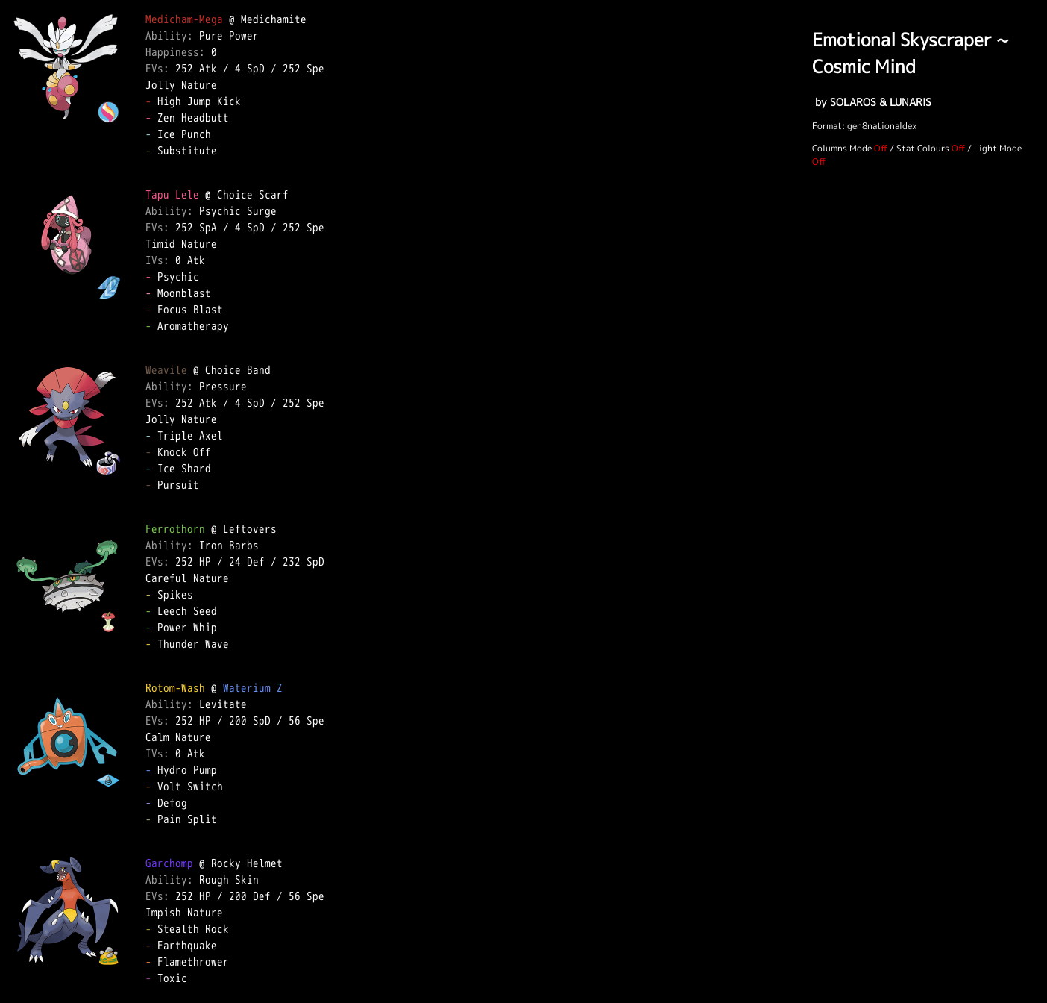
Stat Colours (922, 148)
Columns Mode (842, 148)
